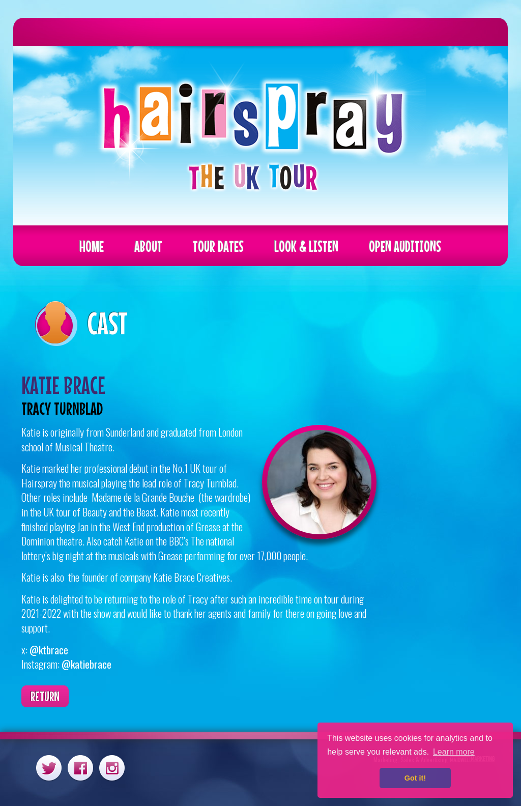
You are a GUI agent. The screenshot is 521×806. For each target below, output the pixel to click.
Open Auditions (405, 246)
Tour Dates (218, 246)
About (148, 246)
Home (91, 246)
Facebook (80, 768)
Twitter (49, 768)
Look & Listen (306, 246)
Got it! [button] (415, 778)
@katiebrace (86, 664)
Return (45, 696)
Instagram (112, 768)
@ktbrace (49, 649)
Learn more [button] (454, 751)
